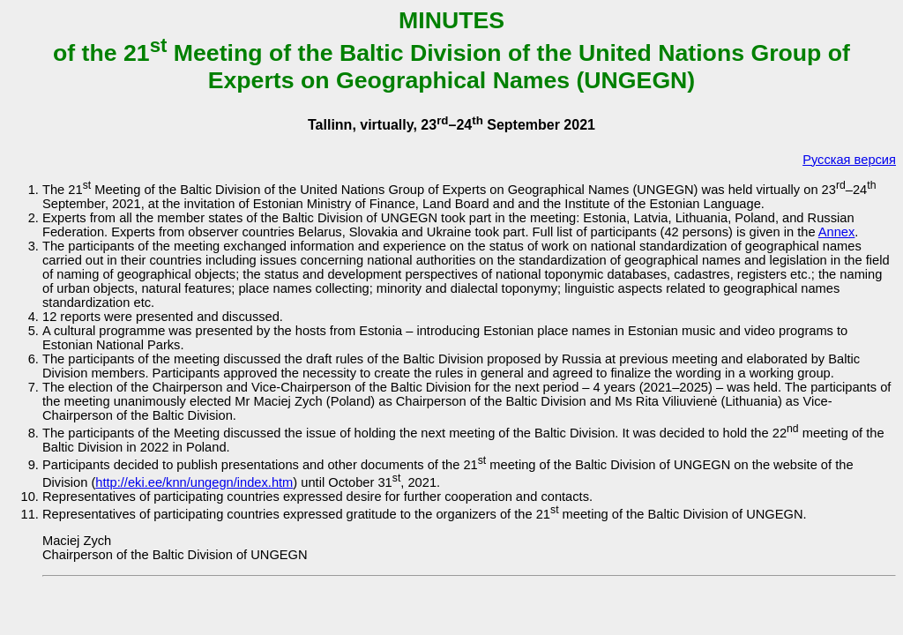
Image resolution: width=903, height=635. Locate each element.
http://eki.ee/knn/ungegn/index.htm (194, 482)
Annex (836, 232)
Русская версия (849, 160)
